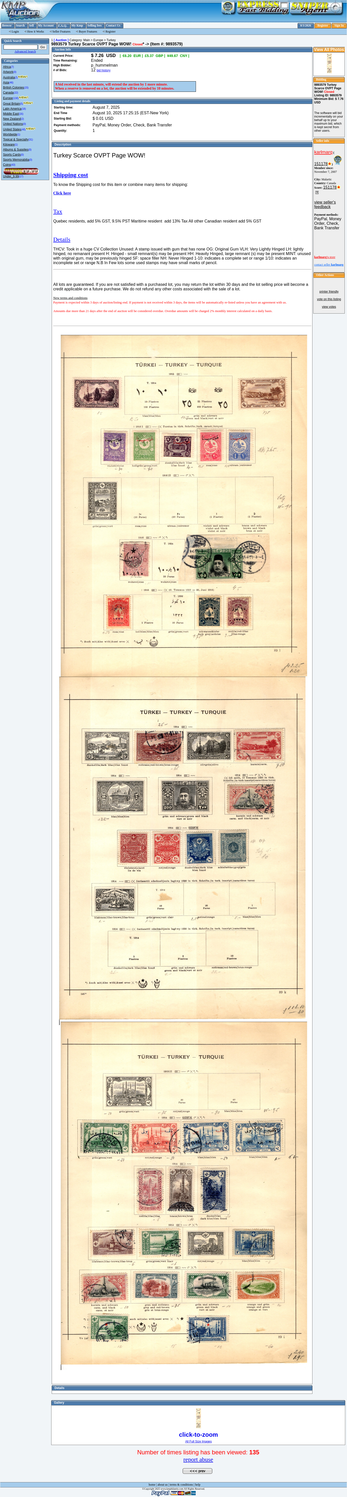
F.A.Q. (62, 25)
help (197, 1484)
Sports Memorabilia (16, 159)
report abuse (198, 1459)
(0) (14, 72)
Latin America (12, 108)
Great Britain (11, 103)
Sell (31, 25)
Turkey (110, 40)
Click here (62, 193)
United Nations (13, 124)
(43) (13, 164)
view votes (329, 307)
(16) (21, 114)
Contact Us (113, 25)
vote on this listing (329, 299)
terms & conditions (181, 1484)
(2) (16, 77)
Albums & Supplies (15, 149)
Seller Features (61, 31)
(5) (21, 103)
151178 (321, 164)
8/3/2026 (305, 25)
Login (15, 31)
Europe (8, 98)
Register (322, 25)
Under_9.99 (11, 176)
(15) (26, 87)
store (324, 257)
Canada (8, 92)
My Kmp (77, 25)
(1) (18, 134)
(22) (16, 92)
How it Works (35, 31)
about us (163, 1484)
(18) (23, 108)
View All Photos (329, 49)
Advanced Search (25, 51)
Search (20, 25)
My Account (46, 25)
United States (12, 129)
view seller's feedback (325, 204)
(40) (23, 129)
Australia (9, 77)
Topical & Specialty (15, 139)
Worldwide (10, 134)
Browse (7, 25)
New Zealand (12, 119)
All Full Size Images (198, 1441)
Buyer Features (88, 31)
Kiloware (9, 144)
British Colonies (13, 87)
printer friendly (329, 291)
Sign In (339, 25)
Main (86, 40)
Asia (6, 82)
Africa (7, 67)
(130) (16, 98)
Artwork (8, 72)
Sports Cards (12, 154)
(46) (11, 82)
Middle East (11, 114)
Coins (7, 165)
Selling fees (94, 25)
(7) (12, 67)
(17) (21, 176)
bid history (103, 70)
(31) (30, 139)
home (152, 1484)
